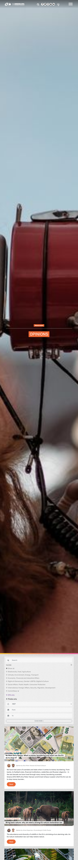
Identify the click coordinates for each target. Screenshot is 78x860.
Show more (39, 721)
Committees (13, 691)
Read (12, 784)
